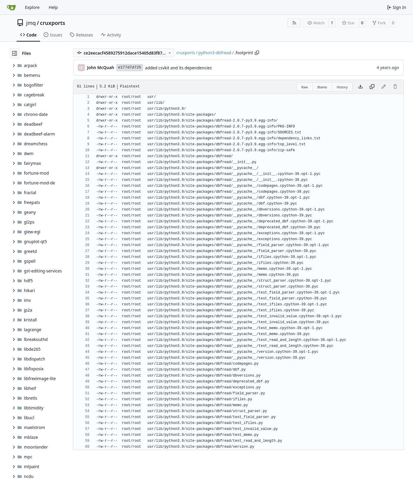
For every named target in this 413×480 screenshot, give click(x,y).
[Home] (11, 7)
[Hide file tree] (14, 53)
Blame (322, 87)
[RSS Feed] (294, 22)
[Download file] (360, 87)
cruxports (52, 23)
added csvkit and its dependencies (178, 68)
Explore (32, 7)
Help (53, 7)
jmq (31, 23)
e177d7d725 (129, 67)
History (342, 87)
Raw (304, 87)
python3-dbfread (214, 52)
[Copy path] (257, 53)
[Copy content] (372, 87)
